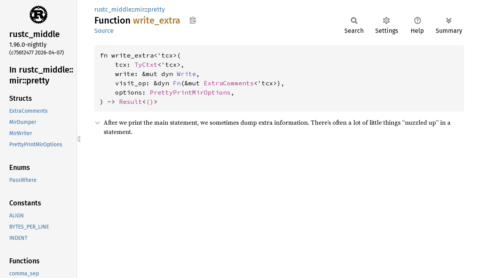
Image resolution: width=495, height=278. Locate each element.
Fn (177, 83)
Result (130, 101)
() (150, 101)
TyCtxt (146, 64)
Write (186, 74)
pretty (156, 9)
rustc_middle (113, 9)
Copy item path (192, 20)
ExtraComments (229, 83)
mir (139, 9)
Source (104, 30)
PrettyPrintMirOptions (190, 92)
